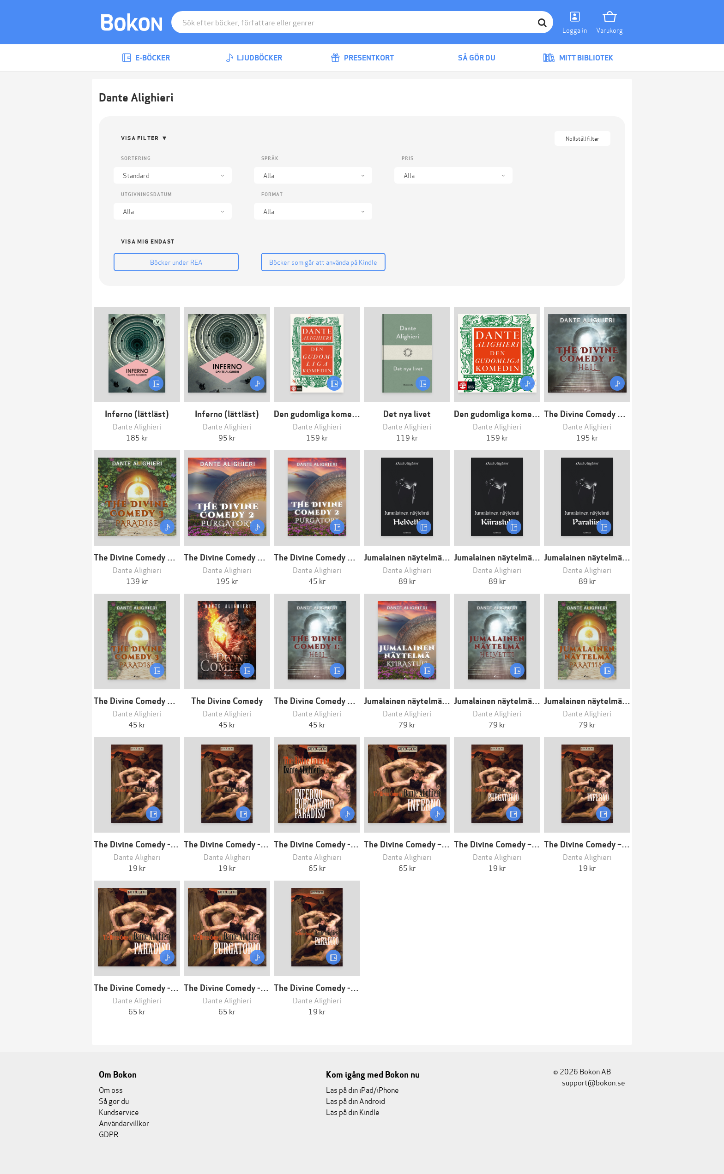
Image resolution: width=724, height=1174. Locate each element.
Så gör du (470, 58)
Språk (269, 158)
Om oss (111, 1089)
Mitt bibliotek (578, 58)
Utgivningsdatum (146, 194)
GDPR (108, 1133)
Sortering (136, 158)
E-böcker (146, 58)
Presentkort (362, 58)
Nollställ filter (582, 138)
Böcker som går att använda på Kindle (313, 262)
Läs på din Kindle (353, 1111)
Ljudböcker (254, 58)
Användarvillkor (124, 1122)
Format (272, 194)
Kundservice (119, 1111)
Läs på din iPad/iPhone (362, 1089)
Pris (408, 158)
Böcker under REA (173, 262)
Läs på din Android (355, 1100)
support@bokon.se (589, 1082)
